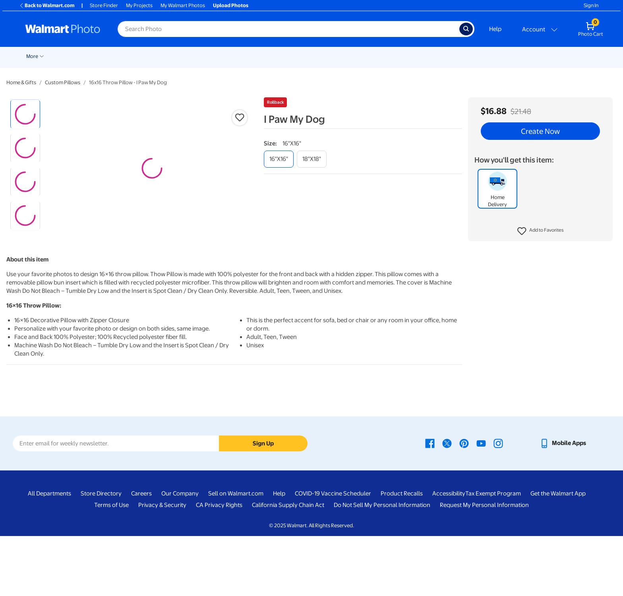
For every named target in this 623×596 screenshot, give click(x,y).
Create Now (540, 131)
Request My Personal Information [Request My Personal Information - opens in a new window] (484, 565)
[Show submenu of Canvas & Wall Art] (274, 55)
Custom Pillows (62, 82)
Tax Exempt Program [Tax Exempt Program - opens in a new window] (493, 553)
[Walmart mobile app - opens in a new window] (563, 503)
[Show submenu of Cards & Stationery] (190, 55)
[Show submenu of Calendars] (410, 55)
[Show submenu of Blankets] (307, 55)
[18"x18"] (312, 159)
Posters (209, 56)
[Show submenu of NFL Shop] (483, 55)
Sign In (591, 5)
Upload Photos (230, 5)
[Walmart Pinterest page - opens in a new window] (464, 503)
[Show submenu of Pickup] (107, 55)
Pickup (96, 56)
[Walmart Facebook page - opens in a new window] (430, 503)
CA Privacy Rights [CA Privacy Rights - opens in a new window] (219, 565)
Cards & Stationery (165, 56)
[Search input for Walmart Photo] (288, 29)
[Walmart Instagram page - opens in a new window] (498, 503)
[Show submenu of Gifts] (374, 55)
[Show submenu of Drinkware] (447, 55)
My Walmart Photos (183, 5)
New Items (67, 56)
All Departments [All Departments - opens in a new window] (49, 553)
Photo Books (331, 56)
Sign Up (263, 503)
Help (495, 29)
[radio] (25, 114)
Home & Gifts (21, 82)
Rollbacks (34, 56)
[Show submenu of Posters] (221, 55)
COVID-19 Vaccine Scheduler (333, 553)
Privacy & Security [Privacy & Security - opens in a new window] (162, 565)
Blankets (294, 56)
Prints (124, 56)
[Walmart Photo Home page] (63, 29)
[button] (541, 231)
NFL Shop (469, 56)
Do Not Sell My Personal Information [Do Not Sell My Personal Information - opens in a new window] (382, 565)
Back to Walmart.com (46, 5)
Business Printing (512, 56)
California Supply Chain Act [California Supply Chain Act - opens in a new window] (288, 565)
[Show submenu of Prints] (134, 55)
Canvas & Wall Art (251, 56)
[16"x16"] (279, 159)
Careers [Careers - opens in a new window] (141, 553)
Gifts (365, 56)
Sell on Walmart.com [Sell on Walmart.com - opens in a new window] (235, 553)
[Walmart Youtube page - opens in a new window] (481, 503)
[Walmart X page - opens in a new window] (447, 503)
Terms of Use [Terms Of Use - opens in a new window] (111, 565)
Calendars (395, 56)
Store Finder (104, 5)
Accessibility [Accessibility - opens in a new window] (448, 553)
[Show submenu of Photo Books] (350, 55)
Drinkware (432, 56)
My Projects (139, 5)
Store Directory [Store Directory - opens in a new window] (101, 553)
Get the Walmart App (558, 553)
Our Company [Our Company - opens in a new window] (180, 553)
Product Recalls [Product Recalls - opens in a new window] (402, 553)
